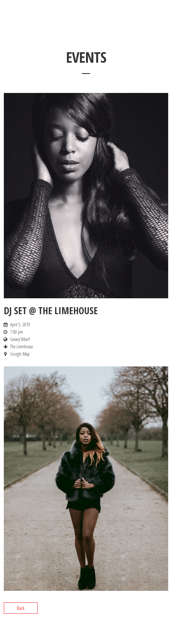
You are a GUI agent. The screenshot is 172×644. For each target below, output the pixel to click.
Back (21, 608)
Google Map (20, 354)
